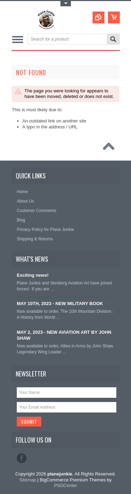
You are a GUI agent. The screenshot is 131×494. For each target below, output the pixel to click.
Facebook (22, 458)
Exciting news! (33, 275)
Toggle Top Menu (65, 3)
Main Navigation (18, 40)
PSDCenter (65, 485)
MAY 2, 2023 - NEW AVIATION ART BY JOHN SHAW (64, 335)
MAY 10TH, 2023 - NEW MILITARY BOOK (60, 303)
